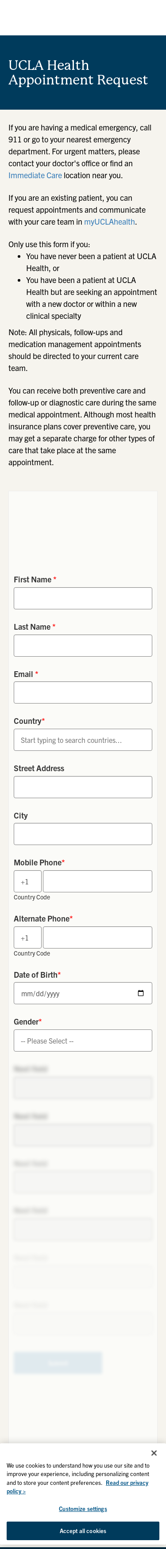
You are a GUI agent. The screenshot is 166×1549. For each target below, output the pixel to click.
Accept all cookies (83, 1530)
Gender (28, 1021)
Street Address (39, 768)
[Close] (154, 1453)
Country (29, 720)
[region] (83, 1494)
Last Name (35, 626)
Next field (30, 1068)
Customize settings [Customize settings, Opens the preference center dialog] (83, 1508)
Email (26, 674)
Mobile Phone (39, 862)
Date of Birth (37, 974)
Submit (58, 1363)
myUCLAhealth (109, 221)
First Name (35, 579)
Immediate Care (35, 175)
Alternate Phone (43, 918)
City (21, 815)
